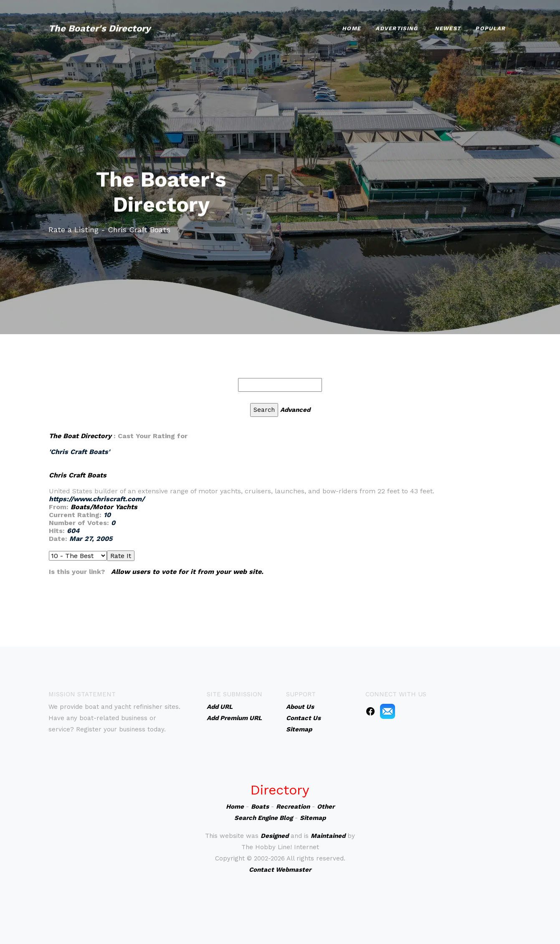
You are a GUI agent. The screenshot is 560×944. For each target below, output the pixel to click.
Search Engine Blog (263, 818)
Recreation (293, 806)
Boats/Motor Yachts (104, 507)
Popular (490, 23)
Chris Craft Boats (77, 475)
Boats (260, 806)
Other (325, 806)
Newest (448, 23)
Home (351, 23)
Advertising (396, 23)
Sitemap (313, 818)
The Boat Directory (80, 436)
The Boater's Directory (99, 23)
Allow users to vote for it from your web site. (187, 572)
